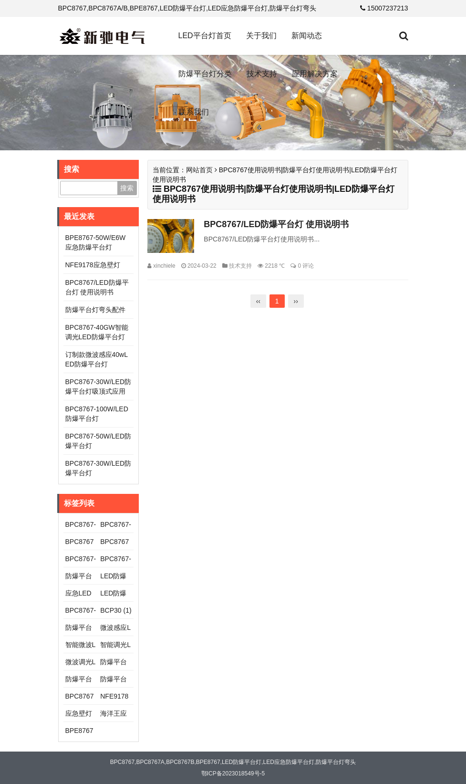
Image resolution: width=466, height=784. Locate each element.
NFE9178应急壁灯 (92, 265)
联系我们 (193, 112)
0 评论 (306, 265)
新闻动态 (306, 35)
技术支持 (262, 74)
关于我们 (261, 35)
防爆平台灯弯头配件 (95, 310)
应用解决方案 (315, 74)
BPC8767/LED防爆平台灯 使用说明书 (276, 224)
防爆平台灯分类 (205, 74)
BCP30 (115, 610)
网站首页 (199, 170)
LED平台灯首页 (204, 35)
